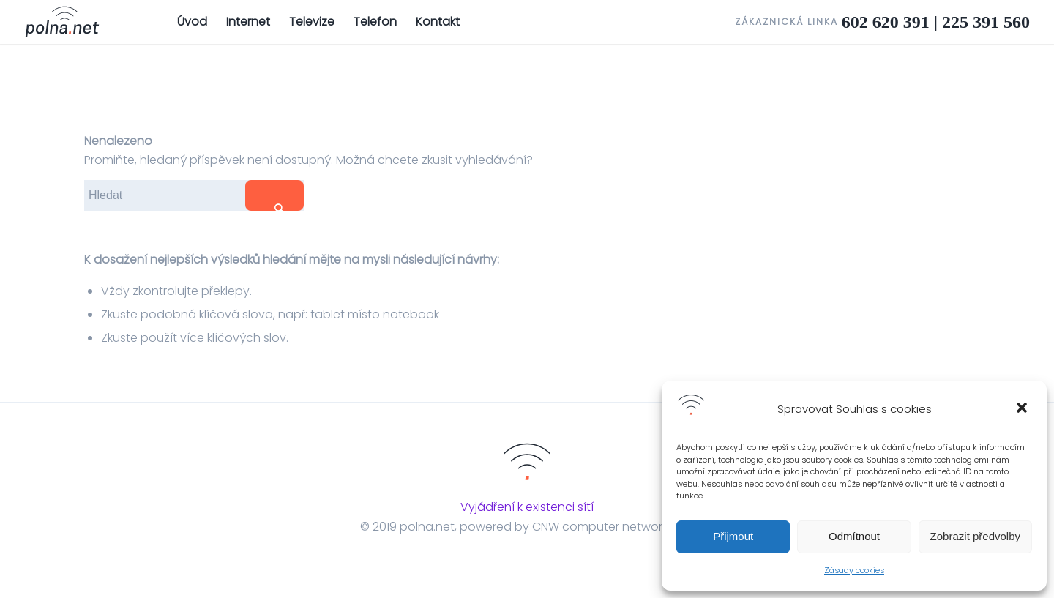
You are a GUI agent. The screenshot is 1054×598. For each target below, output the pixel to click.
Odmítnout (854, 536)
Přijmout (733, 536)
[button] (1023, 409)
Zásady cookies (854, 570)
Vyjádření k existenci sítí (527, 506)
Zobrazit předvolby (975, 536)
